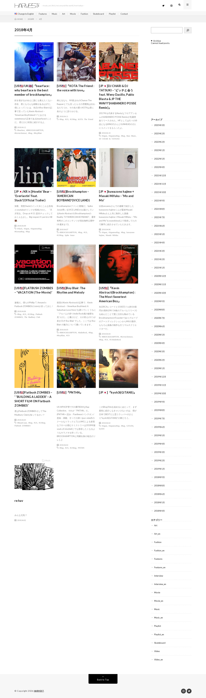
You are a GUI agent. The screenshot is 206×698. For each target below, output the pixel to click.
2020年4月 (159, 343)
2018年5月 (159, 502)
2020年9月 (159, 301)
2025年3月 (159, 126)
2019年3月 (159, 452)
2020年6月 (159, 327)
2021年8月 (159, 209)
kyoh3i (101, 430)
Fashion (89, 14)
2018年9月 (159, 477)
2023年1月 (159, 151)
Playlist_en (159, 634)
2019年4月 (159, 444)
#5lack (19, 230)
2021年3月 (159, 251)
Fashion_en (159, 550)
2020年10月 (160, 293)
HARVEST (39, 690)
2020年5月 (159, 335)
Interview (159, 575)
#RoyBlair (38, 134)
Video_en (159, 659)
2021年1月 (159, 268)
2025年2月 (159, 134)
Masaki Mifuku (112, 236)
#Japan (104, 137)
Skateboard (104, 14)
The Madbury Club (32, 318)
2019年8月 (159, 410)
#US (66, 120)
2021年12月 (160, 176)
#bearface (21, 131)
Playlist (118, 14)
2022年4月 (159, 168)
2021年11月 (160, 184)
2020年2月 (159, 360)
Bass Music (131, 137)
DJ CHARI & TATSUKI (109, 140)
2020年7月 (159, 318)
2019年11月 (160, 385)
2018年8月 (159, 485)
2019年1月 (159, 469)
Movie (77, 14)
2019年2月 (159, 460)
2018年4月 (159, 511)
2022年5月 (159, 159)
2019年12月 (160, 377)
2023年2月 (159, 143)
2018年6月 (159, 494)
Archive (157, 42)
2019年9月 (159, 402)
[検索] (188, 31)
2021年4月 (159, 243)
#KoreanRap (19, 233)
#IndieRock (82, 334)
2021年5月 (159, 235)
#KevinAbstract (20, 134)
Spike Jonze (70, 236)
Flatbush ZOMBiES (22, 427)
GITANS (129, 427)
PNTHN (81, 449)
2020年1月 (159, 368)
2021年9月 (159, 201)
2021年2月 (159, 260)
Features (45, 14)
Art (67, 14)
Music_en (159, 617)
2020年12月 (160, 276)
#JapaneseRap (114, 137)
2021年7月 (159, 218)
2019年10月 (160, 393)
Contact (131, 14)
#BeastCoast (22, 424)
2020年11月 (160, 285)
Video (157, 651)
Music (58, 14)
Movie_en (159, 600)
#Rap (30, 134)
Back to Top (103, 679)
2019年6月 (159, 427)
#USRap (73, 120)
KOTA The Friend (85, 120)
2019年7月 (159, 419)
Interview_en (161, 584)
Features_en (160, 567)
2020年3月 (159, 352)
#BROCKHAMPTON (34, 131)
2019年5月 (159, 435)
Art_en (157, 534)
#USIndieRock (115, 341)
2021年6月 (159, 226)
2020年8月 (159, 310)
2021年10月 (160, 193)
